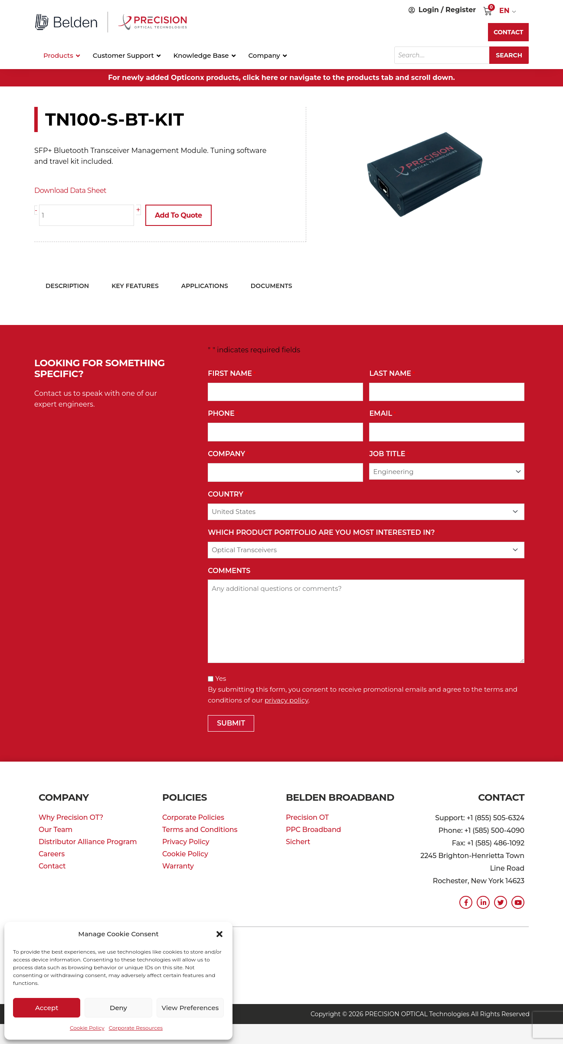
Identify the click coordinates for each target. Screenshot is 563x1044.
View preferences (190, 1008)
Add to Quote (178, 215)
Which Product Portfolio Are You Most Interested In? (323, 532)
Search (509, 55)
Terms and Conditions (199, 829)
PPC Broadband (313, 829)
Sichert (298, 842)
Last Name (392, 373)
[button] (219, 934)
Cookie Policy (87, 1027)
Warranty (178, 866)
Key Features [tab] (135, 286)
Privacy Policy (185, 842)
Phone (223, 413)
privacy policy (286, 700)
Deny (118, 1008)
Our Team (55, 829)
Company (228, 454)
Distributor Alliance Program (88, 842)
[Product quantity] (86, 215)
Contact (52, 866)
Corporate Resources (136, 1027)
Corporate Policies (193, 817)
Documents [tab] (271, 286)
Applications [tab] (204, 286)
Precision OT (307, 817)
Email (382, 413)
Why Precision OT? (71, 817)
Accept (46, 1008)
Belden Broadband (340, 797)
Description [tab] (67, 286)
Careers (52, 854)
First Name (232, 373)
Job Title (389, 454)
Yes (220, 678)
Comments (229, 571)
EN (504, 11)
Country (227, 494)
